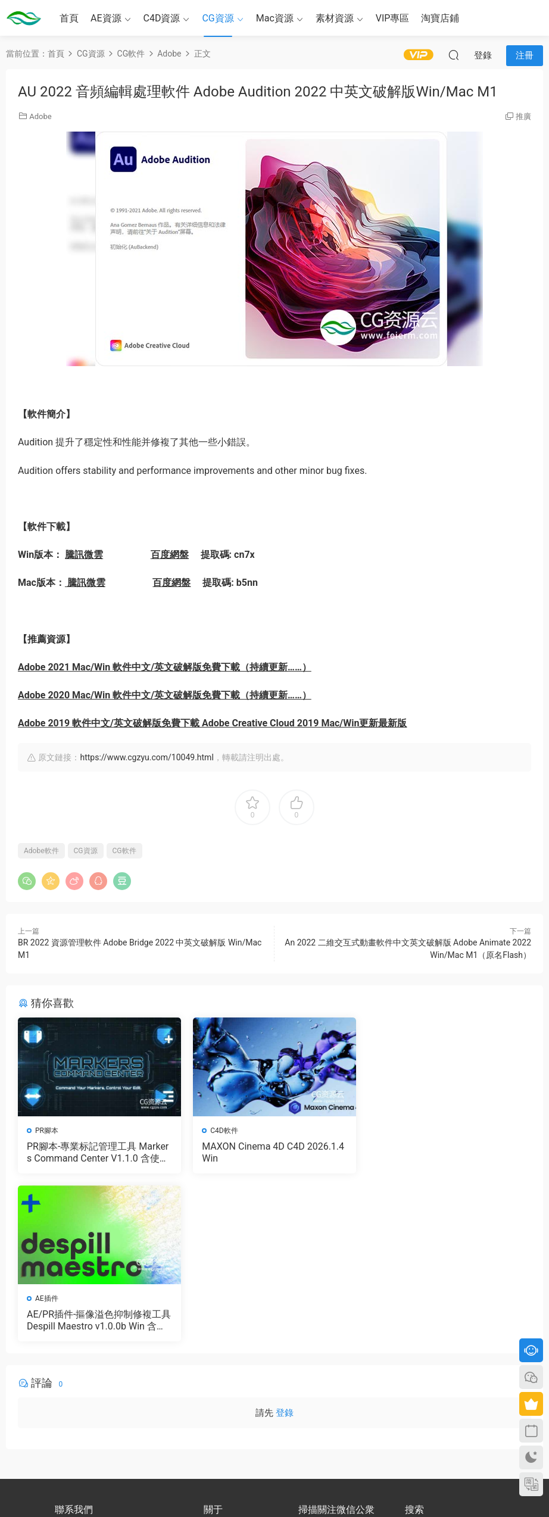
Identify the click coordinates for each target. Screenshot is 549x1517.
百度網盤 (170, 554)
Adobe (40, 116)
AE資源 (106, 18)
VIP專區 (393, 18)
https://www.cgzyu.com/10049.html (146, 757)
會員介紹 (218, 1369)
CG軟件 (124, 851)
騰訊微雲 (84, 554)
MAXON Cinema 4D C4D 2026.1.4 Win (273, 1152)
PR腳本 (46, 1130)
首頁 (69, 18)
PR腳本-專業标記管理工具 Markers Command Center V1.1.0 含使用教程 (98, 1153)
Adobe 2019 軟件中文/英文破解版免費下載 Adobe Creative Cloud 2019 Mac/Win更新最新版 (212, 723)
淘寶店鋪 (440, 18)
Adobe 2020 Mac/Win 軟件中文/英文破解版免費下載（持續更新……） (164, 695)
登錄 (285, 1245)
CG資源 (217, 18)
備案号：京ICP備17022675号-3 (275, 1488)
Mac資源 (275, 18)
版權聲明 (218, 1380)
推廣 (523, 116)
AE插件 (396, 1130)
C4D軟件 (224, 1130)
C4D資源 (162, 18)
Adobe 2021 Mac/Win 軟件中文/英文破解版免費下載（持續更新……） (164, 667)
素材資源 (335, 18)
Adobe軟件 (41, 851)
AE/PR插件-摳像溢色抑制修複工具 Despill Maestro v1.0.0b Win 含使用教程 (449, 1153)
